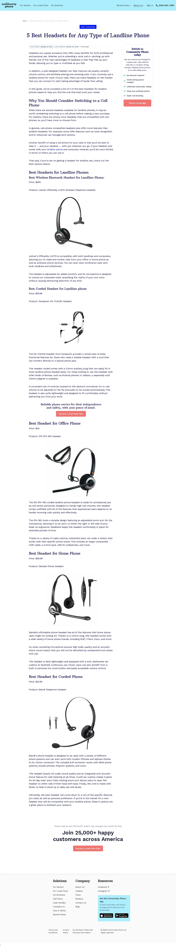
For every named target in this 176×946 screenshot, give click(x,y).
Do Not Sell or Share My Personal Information (83, 931)
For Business (57, 5)
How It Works (59, 910)
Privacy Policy (66, 931)
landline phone (55, 149)
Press (78, 895)
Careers (79, 891)
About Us (138, 5)
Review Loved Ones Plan (71, 414)
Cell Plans (58, 899)
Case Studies (59, 903)
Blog (77, 906)
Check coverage (137, 103)
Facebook (103, 887)
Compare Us (59, 906)
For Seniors (25, 5)
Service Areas (124, 5)
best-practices (88, 27)
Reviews (79, 899)
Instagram (104, 891)
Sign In (150, 5)
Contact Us (80, 903)
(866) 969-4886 (166, 5)
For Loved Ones (40, 5)
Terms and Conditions (53, 931)
